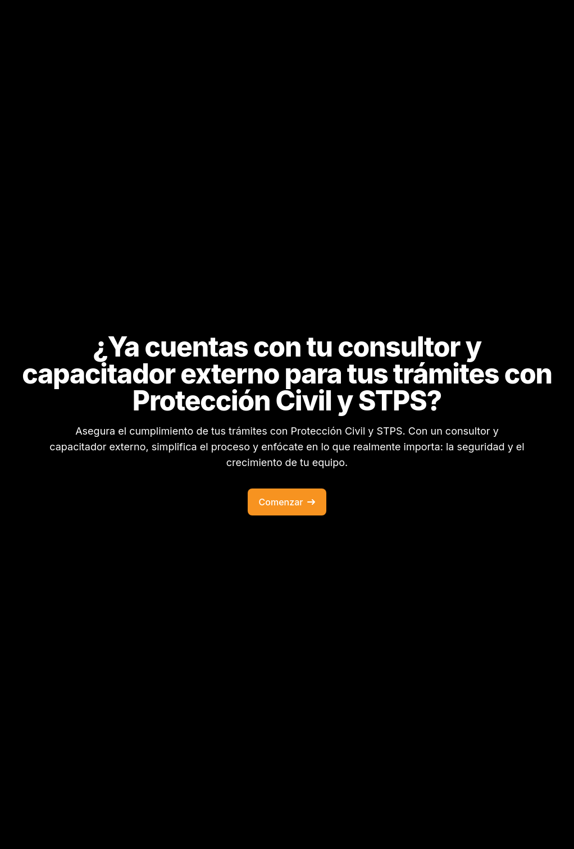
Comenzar (287, 502)
